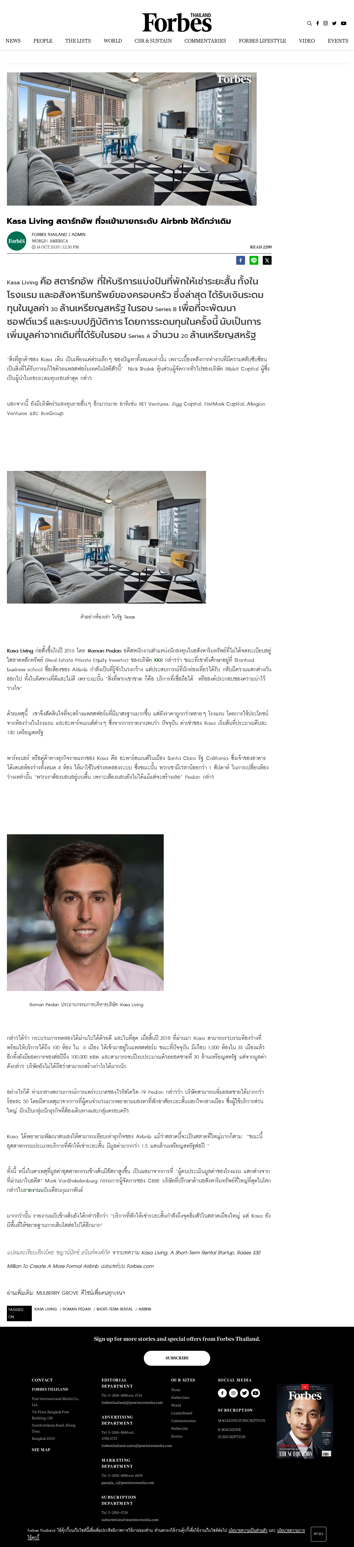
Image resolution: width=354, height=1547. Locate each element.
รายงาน (32, 1190)
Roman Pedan (77, 1309)
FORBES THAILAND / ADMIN (58, 234)
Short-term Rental (115, 1309)
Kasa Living (46, 1309)
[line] (253, 262)
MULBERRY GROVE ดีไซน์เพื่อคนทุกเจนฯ (81, 1293)
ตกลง (318, 1534)
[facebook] (240, 262)
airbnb (145, 1309)
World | (40, 240)
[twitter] (267, 262)
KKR (158, 660)
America (59, 240)
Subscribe (177, 1358)
